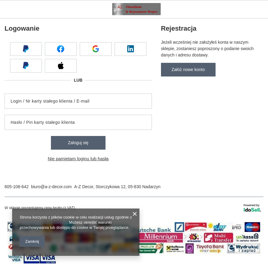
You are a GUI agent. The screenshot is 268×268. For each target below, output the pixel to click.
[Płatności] (134, 262)
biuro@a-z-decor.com (51, 186)
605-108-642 (16, 186)
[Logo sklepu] (136, 9)
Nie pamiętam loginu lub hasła (78, 158)
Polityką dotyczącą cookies (43, 222)
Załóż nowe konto (188, 69)
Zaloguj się (78, 142)
